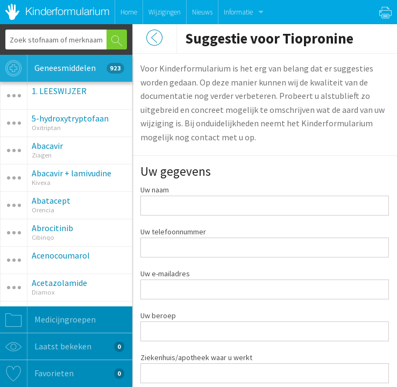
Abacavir (47, 145)
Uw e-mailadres (165, 273)
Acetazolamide (59, 282)
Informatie (238, 12)
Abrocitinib (52, 228)
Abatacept (51, 200)
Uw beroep (158, 315)
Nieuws (202, 12)
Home (128, 12)
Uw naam (154, 190)
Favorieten (62, 373)
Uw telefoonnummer (173, 231)
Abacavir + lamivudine (71, 173)
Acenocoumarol (61, 255)
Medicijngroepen (48, 319)
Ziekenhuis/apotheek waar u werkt (196, 357)
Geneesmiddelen (62, 68)
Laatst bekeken (62, 346)
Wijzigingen (164, 12)
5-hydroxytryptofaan (70, 118)
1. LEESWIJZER (59, 90)
